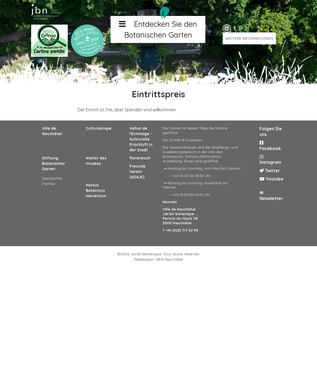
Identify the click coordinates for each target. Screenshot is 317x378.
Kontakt (170, 202)
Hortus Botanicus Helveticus (96, 190)
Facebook (270, 146)
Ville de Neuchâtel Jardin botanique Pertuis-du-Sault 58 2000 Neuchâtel (180, 216)
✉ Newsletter (271, 195)
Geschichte (52, 178)
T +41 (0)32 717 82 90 (180, 230)
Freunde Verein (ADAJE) (137, 171)
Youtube (271, 179)
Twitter (270, 170)
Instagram (270, 160)
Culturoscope (98, 128)
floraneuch (140, 158)
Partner (48, 183)
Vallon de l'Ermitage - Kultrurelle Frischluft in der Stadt (141, 139)
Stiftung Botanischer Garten (53, 163)
